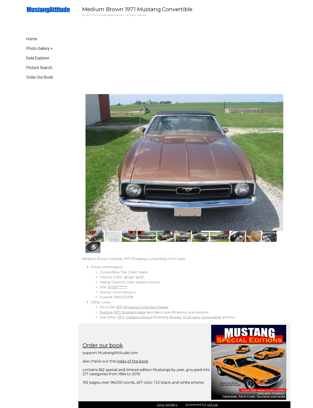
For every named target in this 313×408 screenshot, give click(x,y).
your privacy (167, 404)
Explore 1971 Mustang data (122, 312)
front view (191, 317)
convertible (211, 317)
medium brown (139, 317)
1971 (120, 317)
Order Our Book (39, 77)
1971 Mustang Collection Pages (142, 307)
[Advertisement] (184, 55)
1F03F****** (117, 287)
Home (31, 39)
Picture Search (39, 67)
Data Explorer (37, 58)
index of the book (132, 361)
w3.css (212, 404)
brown (176, 317)
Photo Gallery (39, 48)
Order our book (103, 345)
